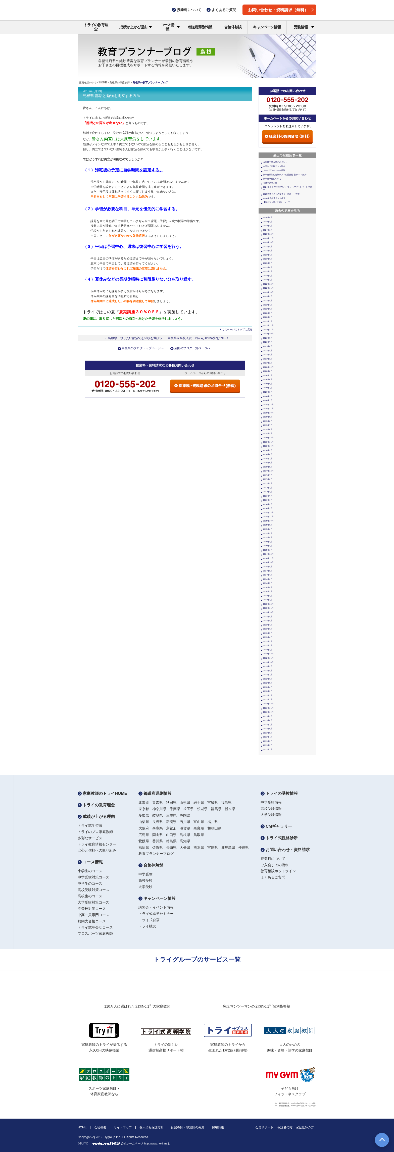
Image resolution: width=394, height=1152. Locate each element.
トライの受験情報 (279, 793)
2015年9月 (267, 525)
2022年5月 (267, 313)
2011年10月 (268, 712)
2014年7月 (267, 575)
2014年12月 (268, 554)
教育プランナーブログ (156, 854)
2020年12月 (268, 367)
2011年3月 (267, 741)
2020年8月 (267, 371)
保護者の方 (284, 1127)
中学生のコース (90, 883)
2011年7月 (267, 724)
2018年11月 (268, 442)
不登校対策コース (92, 909)
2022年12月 (268, 284)
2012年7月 (267, 674)
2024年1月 (267, 230)
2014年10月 (268, 562)
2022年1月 (267, 321)
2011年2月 (267, 745)
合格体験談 (232, 27)
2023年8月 (267, 250)
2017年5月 (267, 483)
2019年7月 (267, 425)
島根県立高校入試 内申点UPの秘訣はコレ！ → (200, 338)
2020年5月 (267, 384)
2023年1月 (267, 280)
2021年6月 (267, 346)
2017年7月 (267, 475)
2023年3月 (267, 271)
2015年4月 (267, 537)
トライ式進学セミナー (156, 914)
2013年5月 (267, 633)
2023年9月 (267, 246)
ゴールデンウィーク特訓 (274, 170)
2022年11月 (268, 288)
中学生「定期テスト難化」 (275, 166)
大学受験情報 (271, 815)
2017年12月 (268, 471)
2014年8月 (267, 571)
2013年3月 (267, 641)
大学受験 (145, 887)
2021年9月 (267, 338)
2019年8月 (267, 421)
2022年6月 (267, 309)
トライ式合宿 (149, 920)
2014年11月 (268, 558)
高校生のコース (90, 896)
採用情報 (218, 1127)
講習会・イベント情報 (156, 907)
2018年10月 (268, 446)
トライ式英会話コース (95, 927)
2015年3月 (267, 542)
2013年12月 (268, 604)
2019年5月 (267, 433)
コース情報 (170, 27)
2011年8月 (267, 720)
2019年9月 (267, 417)
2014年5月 (267, 583)
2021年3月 (267, 359)
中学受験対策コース (93, 877)
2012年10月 (268, 662)
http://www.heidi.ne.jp (157, 1143)
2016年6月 (267, 500)
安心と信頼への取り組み (97, 850)
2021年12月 (268, 325)
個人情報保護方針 (151, 1127)
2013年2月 (267, 645)
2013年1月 (267, 650)
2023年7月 (267, 255)
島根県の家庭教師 (120, 82)
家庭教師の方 (305, 1127)
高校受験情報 (271, 809)
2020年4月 (267, 388)
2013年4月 (267, 637)
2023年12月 (268, 234)
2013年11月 (268, 608)
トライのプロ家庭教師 (95, 832)
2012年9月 (267, 666)
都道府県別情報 (200, 27)
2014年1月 (267, 600)
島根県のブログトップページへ (143, 348)
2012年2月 (267, 695)
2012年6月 (267, 679)
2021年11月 (268, 330)
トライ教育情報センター (97, 844)
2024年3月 (267, 222)
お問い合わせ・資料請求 (285, 850)
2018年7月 (267, 458)
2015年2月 (267, 546)
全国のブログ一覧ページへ (192, 348)
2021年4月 (267, 354)
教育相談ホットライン (278, 871)
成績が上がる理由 (135, 27)
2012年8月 (267, 670)
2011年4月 (267, 737)
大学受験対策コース (93, 902)
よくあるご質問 (273, 877)
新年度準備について (272, 179)
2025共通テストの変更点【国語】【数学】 (282, 194)
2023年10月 (268, 242)
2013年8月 (267, 620)
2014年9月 (267, 566)
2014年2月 (267, 596)
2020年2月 (267, 396)
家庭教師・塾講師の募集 (187, 1127)
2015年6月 (267, 529)
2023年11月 (268, 238)
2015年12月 (268, 512)
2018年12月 (268, 438)
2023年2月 (267, 276)
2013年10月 (268, 612)
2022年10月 (268, 292)
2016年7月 (267, 496)
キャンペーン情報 (267, 27)
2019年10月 (268, 413)
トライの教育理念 (96, 27)
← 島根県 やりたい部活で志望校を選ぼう (133, 338)
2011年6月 (267, 728)
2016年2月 (267, 508)
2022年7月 (267, 305)
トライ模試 (147, 926)
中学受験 (145, 874)
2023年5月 (267, 263)
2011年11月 (268, 708)
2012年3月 (267, 691)
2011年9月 (267, 716)
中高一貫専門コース (93, 915)
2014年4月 (267, 587)
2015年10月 (268, 521)
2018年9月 (267, 450)
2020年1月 (267, 400)
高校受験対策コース (93, 890)
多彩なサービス (90, 838)
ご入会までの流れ (275, 865)
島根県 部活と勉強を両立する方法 (111, 96)
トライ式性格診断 (279, 838)
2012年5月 (267, 683)
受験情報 (304, 27)
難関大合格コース (92, 921)
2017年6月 (267, 479)
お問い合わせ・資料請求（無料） (281, 10)
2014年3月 (267, 591)
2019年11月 (268, 408)
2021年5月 (267, 350)
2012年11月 (268, 658)
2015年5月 (267, 533)
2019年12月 (268, 404)
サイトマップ (123, 1127)
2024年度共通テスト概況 (274, 198)
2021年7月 (267, 342)
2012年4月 (267, 687)
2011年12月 (268, 704)
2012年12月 (268, 654)
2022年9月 (267, 296)
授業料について (273, 859)
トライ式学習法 (90, 825)
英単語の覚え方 (270, 183)
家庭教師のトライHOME (93, 82)
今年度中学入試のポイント (275, 162)
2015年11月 (268, 516)
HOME (82, 1127)
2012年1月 (267, 699)
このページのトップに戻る (237, 329)
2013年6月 (267, 629)
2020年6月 (267, 379)
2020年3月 (267, 392)
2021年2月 (267, 363)
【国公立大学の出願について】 (277, 202)
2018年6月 (267, 462)
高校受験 (145, 880)
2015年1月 (267, 550)
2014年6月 (267, 579)
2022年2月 (267, 317)
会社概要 (100, 1127)
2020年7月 (267, 375)
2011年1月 (267, 749)
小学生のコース (90, 871)
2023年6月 (267, 259)
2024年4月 (267, 217)
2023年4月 (267, 267)
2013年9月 (267, 616)
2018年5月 (267, 467)
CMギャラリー (276, 826)
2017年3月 (267, 492)
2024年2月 (267, 226)
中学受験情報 (271, 802)
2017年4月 (267, 488)
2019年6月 (267, 429)
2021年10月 (268, 334)
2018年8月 (267, 454)
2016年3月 (267, 504)
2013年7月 (267, 625)
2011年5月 (267, 733)
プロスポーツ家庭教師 (95, 933)
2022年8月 (267, 300)
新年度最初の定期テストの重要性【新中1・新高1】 (286, 175)
